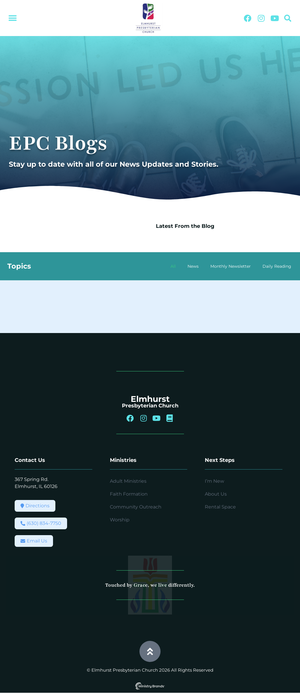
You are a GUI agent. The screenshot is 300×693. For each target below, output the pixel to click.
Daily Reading (276, 266)
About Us (216, 494)
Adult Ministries (128, 481)
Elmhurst (150, 399)
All (173, 266)
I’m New (214, 481)
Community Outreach (135, 507)
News (193, 266)
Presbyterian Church (150, 405)
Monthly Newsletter (230, 266)
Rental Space (220, 507)
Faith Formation (129, 494)
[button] (12, 18)
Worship (119, 520)
